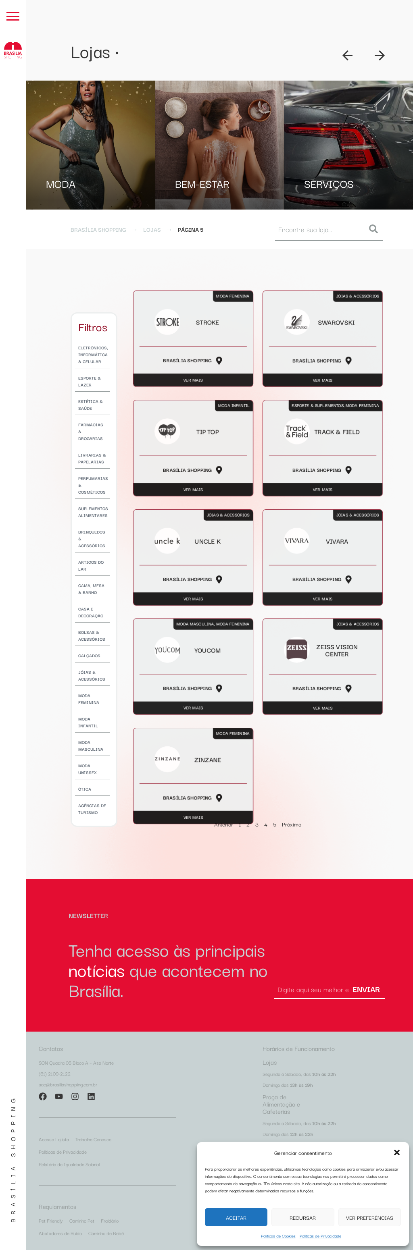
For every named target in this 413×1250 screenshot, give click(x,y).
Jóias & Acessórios (91, 675)
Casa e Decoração (90, 612)
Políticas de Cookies (278, 1235)
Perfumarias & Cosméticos (93, 485)
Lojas (152, 229)
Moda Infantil (88, 722)
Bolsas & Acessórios (91, 635)
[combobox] (319, 229)
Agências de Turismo (92, 809)
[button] (397, 1152)
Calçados (89, 655)
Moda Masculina (90, 745)
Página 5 (190, 229)
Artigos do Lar (91, 565)
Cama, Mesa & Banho (91, 589)
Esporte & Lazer (89, 381)
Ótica (84, 788)
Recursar (303, 1217)
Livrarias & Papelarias (92, 458)
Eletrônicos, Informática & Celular (93, 354)
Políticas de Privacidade (320, 1235)
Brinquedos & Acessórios (91, 538)
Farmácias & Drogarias (90, 431)
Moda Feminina (88, 699)
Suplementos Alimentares (93, 512)
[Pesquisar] (375, 229)
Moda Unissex (87, 769)
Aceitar (236, 1217)
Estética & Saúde (90, 404)
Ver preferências (369, 1217)
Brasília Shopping (12, 1158)
